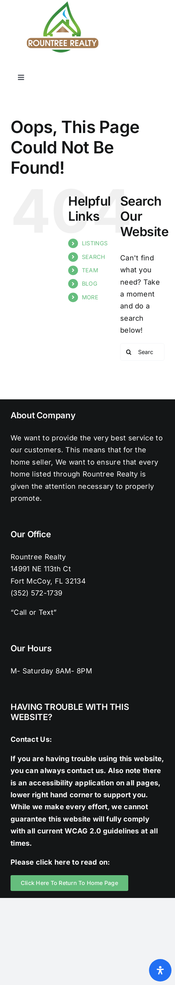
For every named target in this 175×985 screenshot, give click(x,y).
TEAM (90, 270)
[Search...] (142, 352)
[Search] (129, 352)
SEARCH (93, 256)
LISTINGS (95, 243)
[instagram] (132, 66)
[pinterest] (146, 66)
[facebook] (104, 66)
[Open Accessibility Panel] (160, 970)
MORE (90, 297)
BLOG (89, 283)
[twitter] (118, 66)
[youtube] (160, 66)
